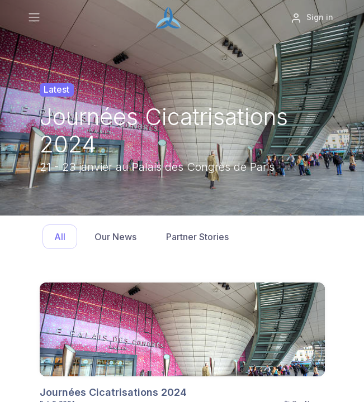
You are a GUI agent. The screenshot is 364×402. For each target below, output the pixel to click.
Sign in (312, 17)
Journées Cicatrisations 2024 (113, 392)
